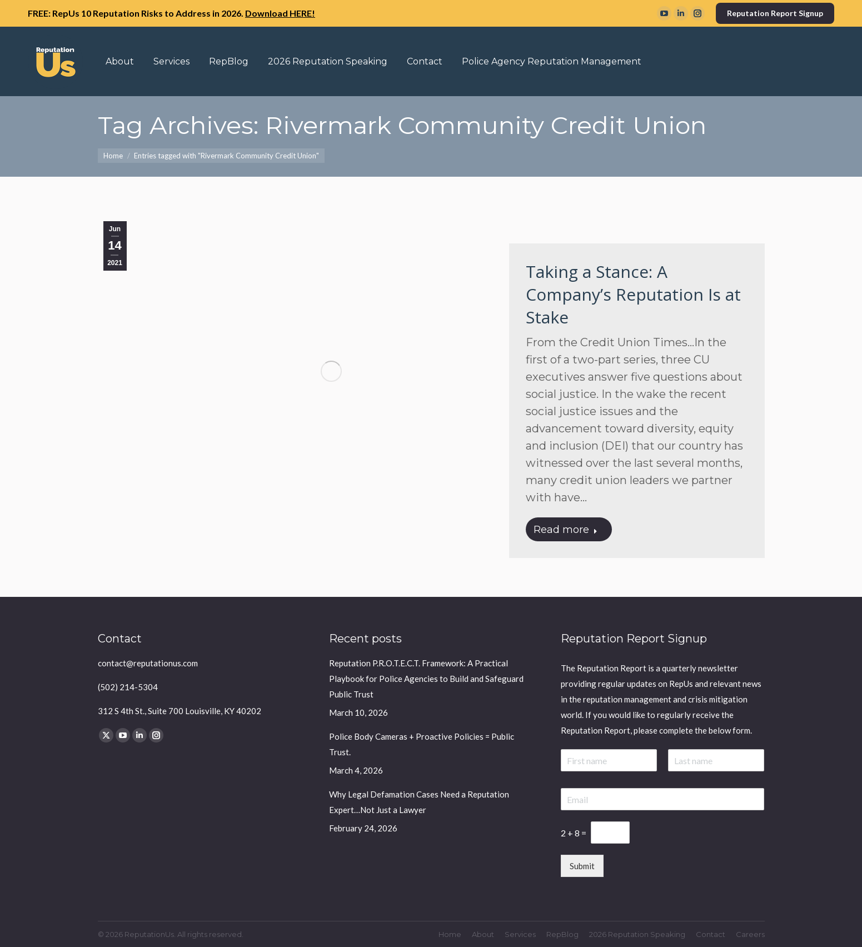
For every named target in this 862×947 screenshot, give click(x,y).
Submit (582, 866)
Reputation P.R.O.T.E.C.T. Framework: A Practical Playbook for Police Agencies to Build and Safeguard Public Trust (426, 678)
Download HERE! (280, 13)
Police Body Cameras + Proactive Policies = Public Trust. (421, 744)
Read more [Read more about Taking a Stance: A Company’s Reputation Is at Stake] (565, 530)
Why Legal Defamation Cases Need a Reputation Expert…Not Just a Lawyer (419, 802)
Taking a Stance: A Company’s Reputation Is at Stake (633, 294)
